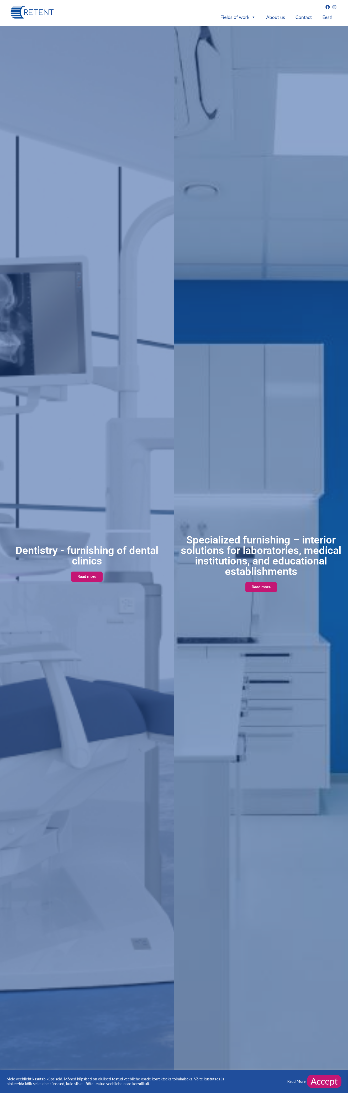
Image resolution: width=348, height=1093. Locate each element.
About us (275, 17)
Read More (296, 1081)
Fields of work (238, 17)
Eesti (327, 17)
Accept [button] (324, 1081)
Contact (304, 17)
